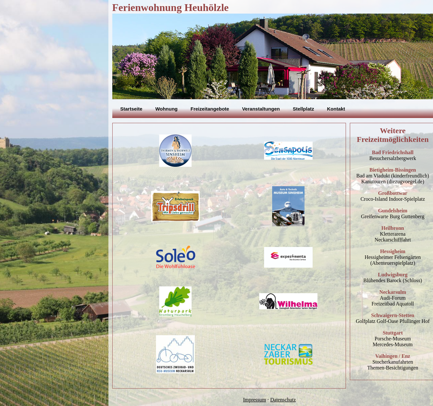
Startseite (131, 109)
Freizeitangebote (210, 109)
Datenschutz (283, 399)
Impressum (254, 399)
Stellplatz (303, 109)
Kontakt (336, 109)
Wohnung (166, 109)
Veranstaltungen (261, 109)
